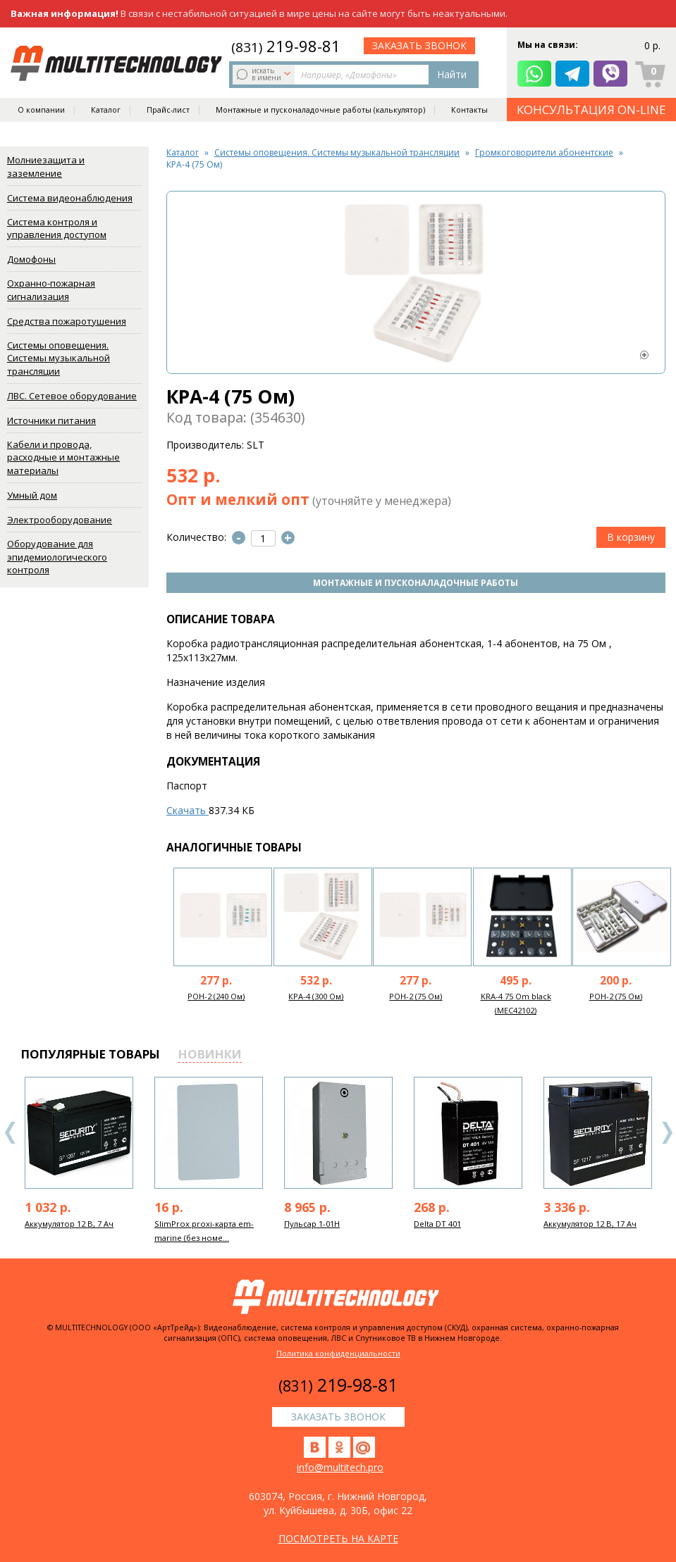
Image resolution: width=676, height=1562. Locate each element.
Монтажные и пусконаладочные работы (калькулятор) (320, 110)
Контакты (469, 110)
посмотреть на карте (338, 1538)
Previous (10, 1133)
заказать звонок (419, 45)
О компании (41, 110)
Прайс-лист (168, 110)
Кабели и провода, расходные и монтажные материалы (63, 457)
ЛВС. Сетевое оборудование (72, 395)
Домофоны (31, 259)
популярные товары (90, 1054)
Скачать (187, 810)
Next (666, 1133)
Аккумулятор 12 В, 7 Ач (69, 1223)
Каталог (106, 110)
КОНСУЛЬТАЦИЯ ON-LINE (591, 109)
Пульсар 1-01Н (312, 1223)
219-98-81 (285, 45)
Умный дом (32, 495)
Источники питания (51, 420)
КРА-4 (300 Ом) (315, 996)
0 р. (652, 45)
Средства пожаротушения (66, 321)
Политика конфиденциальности (338, 1353)
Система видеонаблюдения (70, 198)
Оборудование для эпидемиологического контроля (57, 556)
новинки (210, 1054)
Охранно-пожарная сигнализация (51, 290)
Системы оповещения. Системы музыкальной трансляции (58, 358)
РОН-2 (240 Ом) (216, 996)
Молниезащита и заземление (46, 167)
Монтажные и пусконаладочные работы (415, 583)
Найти (452, 74)
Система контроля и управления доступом (56, 228)
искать (265, 73)
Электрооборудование (59, 519)
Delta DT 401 (437, 1223)
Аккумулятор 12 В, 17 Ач (590, 1223)
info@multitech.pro (340, 1467)
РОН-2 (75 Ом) (415, 996)
